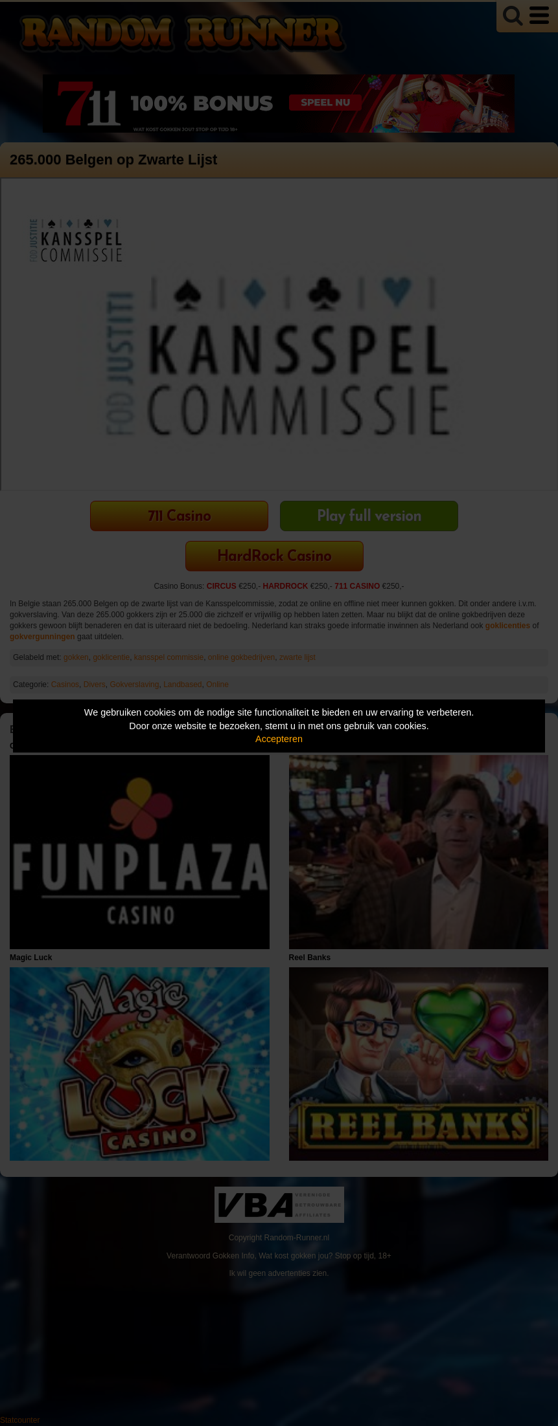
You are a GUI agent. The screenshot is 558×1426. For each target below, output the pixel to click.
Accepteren (279, 739)
